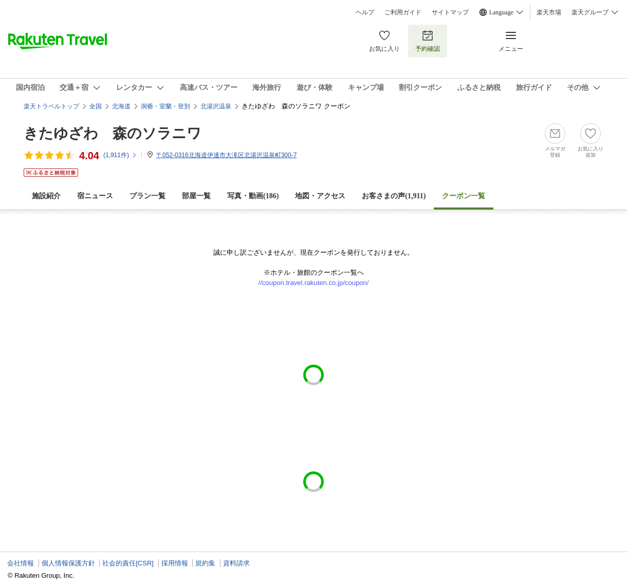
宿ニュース (95, 196)
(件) (120, 155)
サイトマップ (450, 12)
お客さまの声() (394, 196)
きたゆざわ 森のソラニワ (112, 133)
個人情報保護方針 (68, 563)
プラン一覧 (147, 196)
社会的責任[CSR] (128, 563)
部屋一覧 (196, 196)
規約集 (205, 563)
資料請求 (236, 563)
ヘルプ (365, 12)
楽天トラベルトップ (51, 106)
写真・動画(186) (253, 196)
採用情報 (174, 563)
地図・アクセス (320, 196)
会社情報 (20, 563)
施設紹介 (46, 196)
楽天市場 (549, 12)
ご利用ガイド (402, 12)
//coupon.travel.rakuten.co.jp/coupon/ (314, 283)
